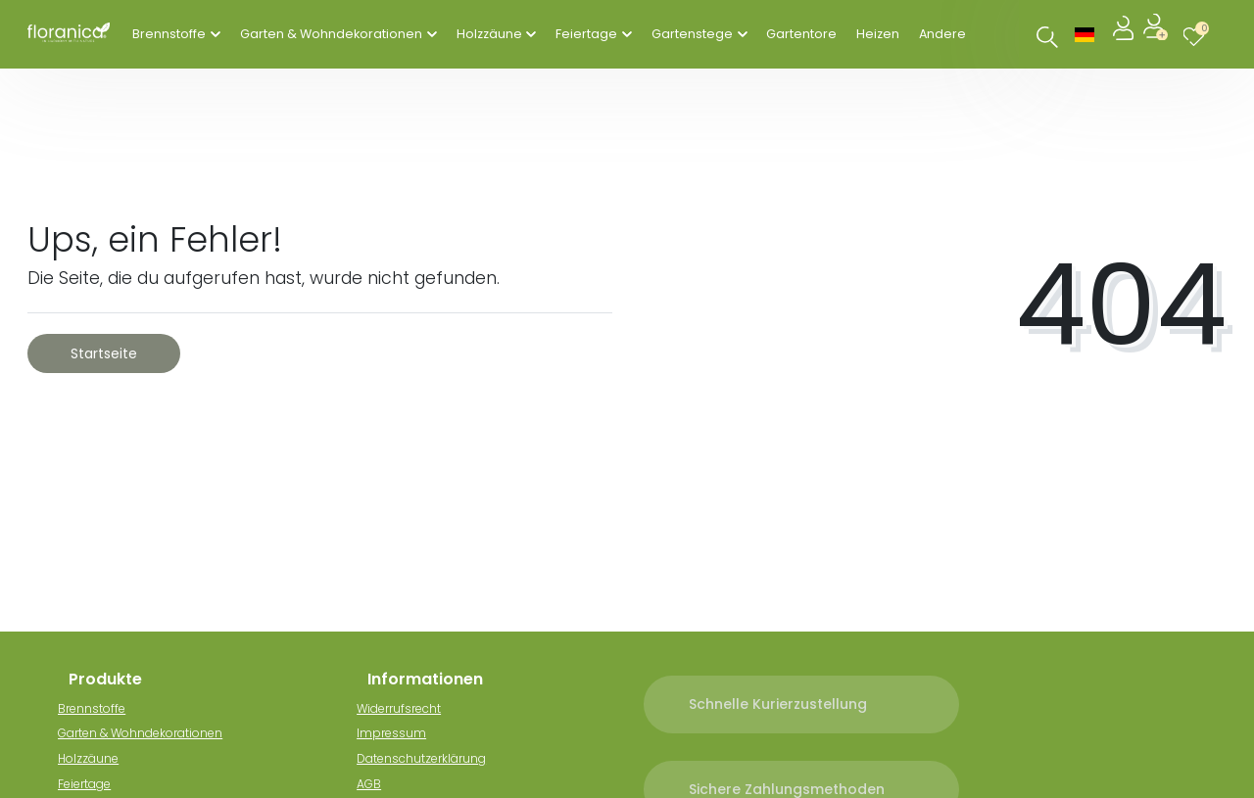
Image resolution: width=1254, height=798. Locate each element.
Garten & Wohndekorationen (331, 33)
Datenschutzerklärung (432, 758)
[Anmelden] (1125, 34)
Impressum (402, 733)
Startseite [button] (104, 353)
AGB (379, 783)
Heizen (877, 33)
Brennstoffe (169, 33)
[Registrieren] (1157, 34)
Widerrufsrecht (409, 708)
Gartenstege (692, 33)
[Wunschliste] (1198, 34)
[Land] (1084, 34)
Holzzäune (489, 33)
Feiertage (586, 33)
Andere (942, 33)
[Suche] (1048, 36)
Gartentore (801, 33)
